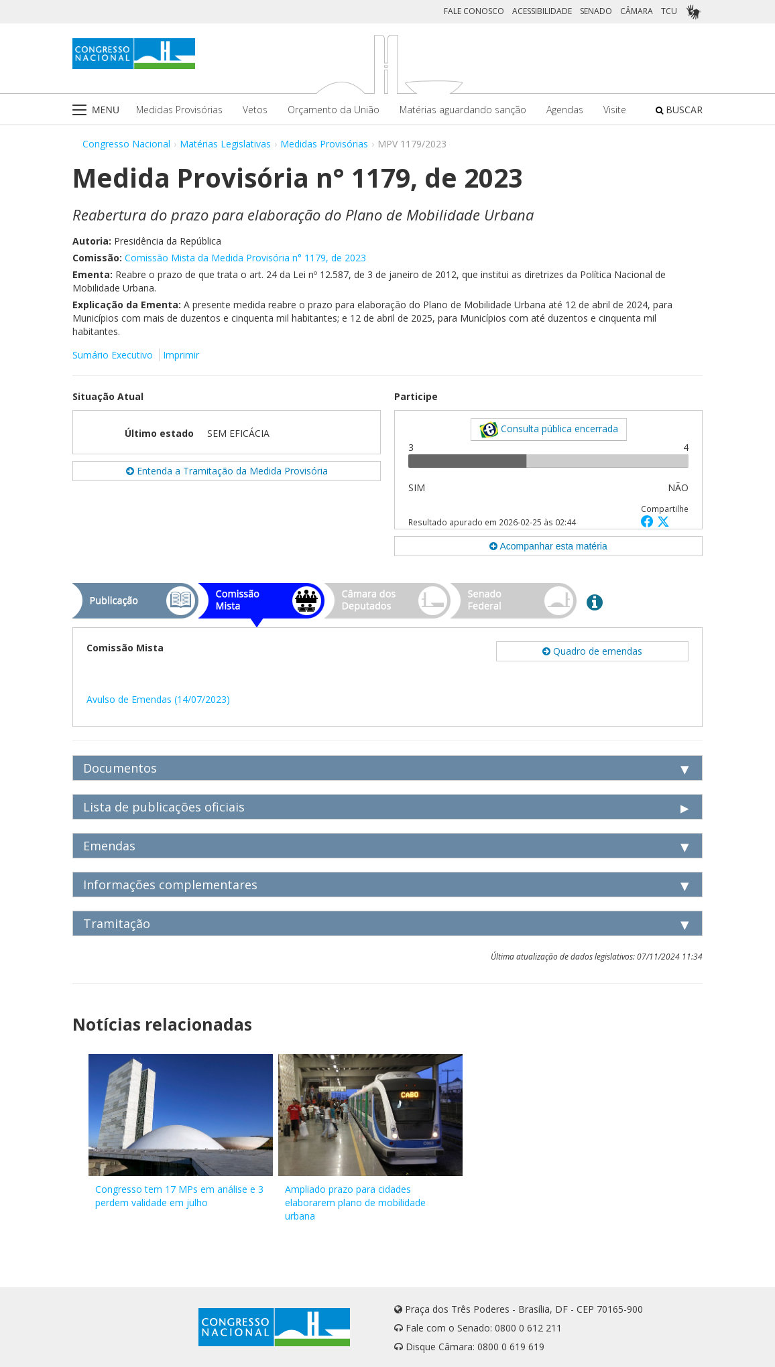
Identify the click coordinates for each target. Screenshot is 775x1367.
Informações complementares (170, 884)
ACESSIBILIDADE (542, 11)
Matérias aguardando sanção (463, 109)
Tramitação (116, 923)
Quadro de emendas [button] (592, 651)
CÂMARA (636, 11)
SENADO (596, 11)
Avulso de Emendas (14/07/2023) (158, 699)
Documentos (120, 768)
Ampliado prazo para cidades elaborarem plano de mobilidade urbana (355, 1202)
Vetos (255, 109)
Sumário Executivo (112, 354)
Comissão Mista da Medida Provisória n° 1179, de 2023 (245, 257)
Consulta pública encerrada (548, 429)
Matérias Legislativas (225, 143)
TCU (669, 11)
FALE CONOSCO (474, 11)
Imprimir (181, 354)
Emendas (109, 846)
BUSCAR (679, 109)
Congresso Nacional (126, 143)
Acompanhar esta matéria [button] (548, 546)
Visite (614, 109)
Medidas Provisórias (179, 109)
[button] (649, 521)
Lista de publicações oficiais (164, 807)
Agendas (564, 109)
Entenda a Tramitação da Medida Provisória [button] (227, 470)
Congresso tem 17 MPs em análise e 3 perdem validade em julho (179, 1196)
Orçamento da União (333, 109)
